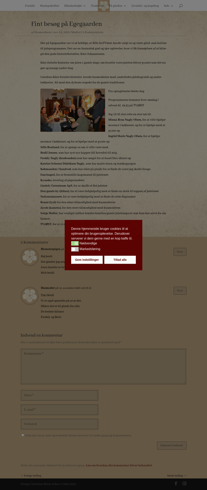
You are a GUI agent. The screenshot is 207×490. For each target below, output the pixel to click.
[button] (75, 243)
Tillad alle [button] (120, 259)
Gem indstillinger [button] (87, 259)
